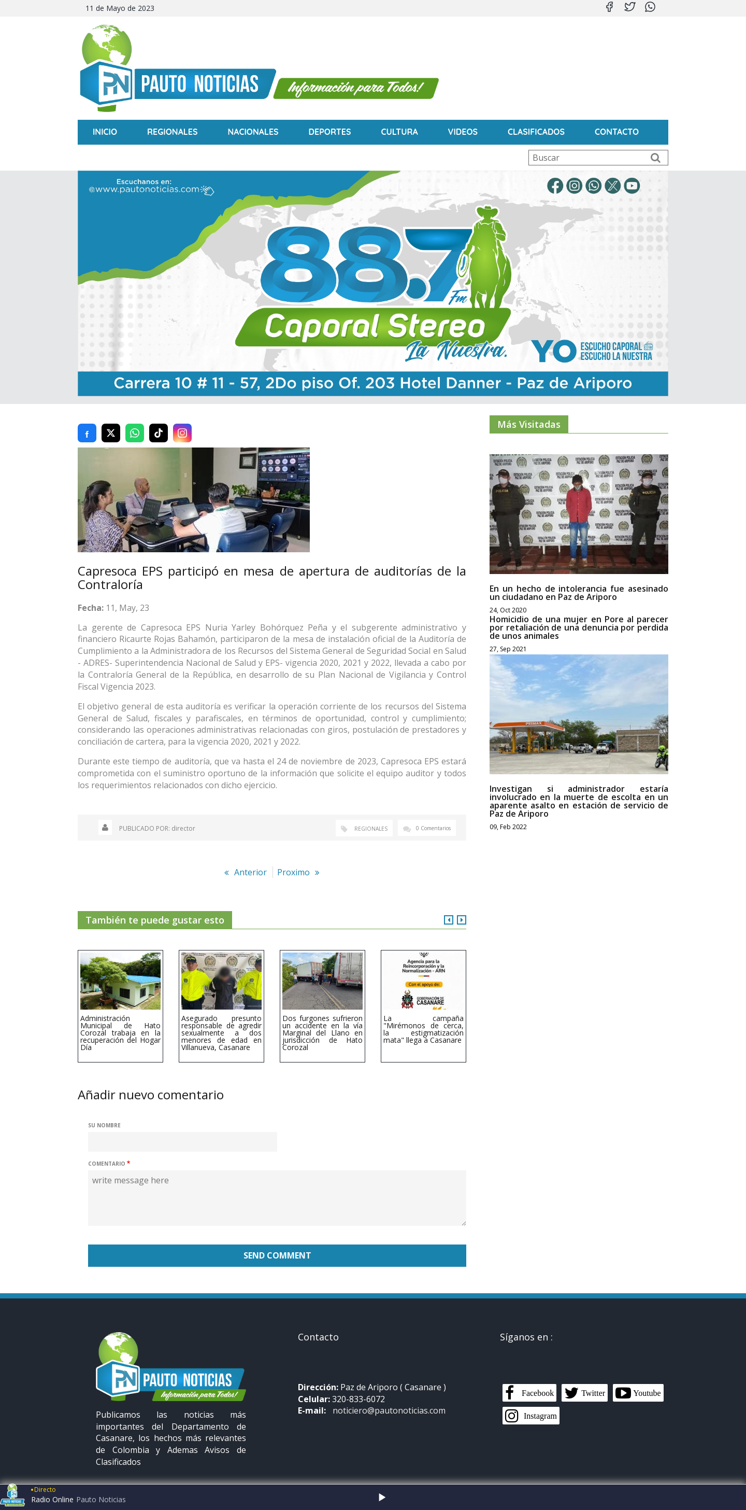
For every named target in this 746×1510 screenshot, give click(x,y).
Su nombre (104, 1113)
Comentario (106, 1152)
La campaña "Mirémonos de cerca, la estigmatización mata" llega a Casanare (423, 1017)
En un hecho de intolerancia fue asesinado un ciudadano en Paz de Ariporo (579, 580)
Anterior (250, 860)
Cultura (399, 132)
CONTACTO (617, 132)
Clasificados (536, 132)
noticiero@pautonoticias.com (389, 1399)
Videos (464, 132)
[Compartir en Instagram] (182, 421)
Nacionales (253, 132)
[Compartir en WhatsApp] (134, 421)
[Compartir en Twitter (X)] (111, 421)
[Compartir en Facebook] (87, 421)
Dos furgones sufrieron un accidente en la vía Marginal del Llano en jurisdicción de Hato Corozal (322, 1021)
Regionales (172, 132)
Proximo (293, 860)
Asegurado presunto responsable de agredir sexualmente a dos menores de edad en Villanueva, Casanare (221, 1021)
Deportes (330, 132)
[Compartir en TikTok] (158, 421)
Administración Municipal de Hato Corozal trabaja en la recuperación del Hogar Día (120, 1021)
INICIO (105, 132)
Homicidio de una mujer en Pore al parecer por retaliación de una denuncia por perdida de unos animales (579, 616)
